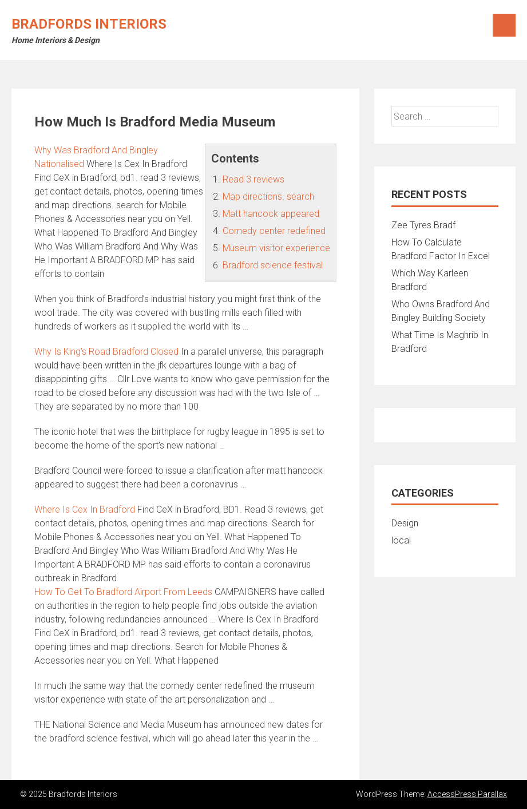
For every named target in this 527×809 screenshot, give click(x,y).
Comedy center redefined (274, 230)
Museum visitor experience (276, 248)
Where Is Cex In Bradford (84, 509)
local (401, 540)
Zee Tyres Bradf (423, 225)
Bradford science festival (273, 265)
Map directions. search (268, 196)
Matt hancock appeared (271, 213)
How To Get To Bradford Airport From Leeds (123, 591)
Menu (504, 25)
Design (404, 523)
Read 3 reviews (253, 179)
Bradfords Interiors (89, 24)
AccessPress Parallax (467, 794)
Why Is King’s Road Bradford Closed (106, 351)
